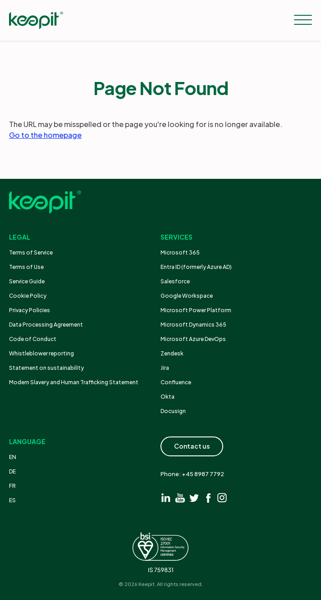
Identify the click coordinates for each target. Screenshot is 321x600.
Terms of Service (31, 252)
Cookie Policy (27, 295)
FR (12, 485)
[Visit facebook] (208, 497)
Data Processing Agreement (46, 324)
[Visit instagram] (222, 497)
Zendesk (171, 353)
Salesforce (175, 281)
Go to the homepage (45, 135)
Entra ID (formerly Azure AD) (196, 267)
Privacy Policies (29, 310)
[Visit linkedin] (166, 497)
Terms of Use (26, 267)
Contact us (192, 446)
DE (12, 471)
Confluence (175, 382)
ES (12, 500)
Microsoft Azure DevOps (193, 339)
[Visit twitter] (194, 497)
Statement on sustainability (46, 367)
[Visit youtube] (180, 497)
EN (12, 457)
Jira (164, 367)
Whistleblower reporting (41, 353)
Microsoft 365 (180, 252)
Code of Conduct (32, 339)
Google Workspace (186, 295)
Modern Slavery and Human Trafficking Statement (73, 382)
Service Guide (27, 281)
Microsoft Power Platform (195, 310)
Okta (167, 396)
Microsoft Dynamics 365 (193, 324)
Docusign (173, 411)
